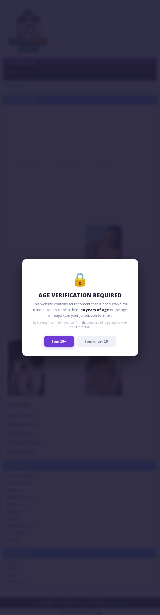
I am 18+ (59, 341)
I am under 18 (96, 341)
